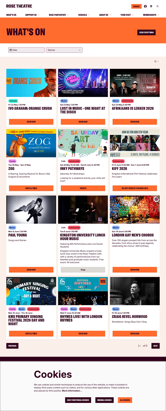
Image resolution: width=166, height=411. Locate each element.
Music (64, 100)
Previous (12, 345)
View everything (146, 32)
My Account (145, 6)
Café (63, 161)
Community (127, 100)
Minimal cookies (104, 400)
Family (12, 161)
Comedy (13, 100)
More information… (72, 390)
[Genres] (64, 50)
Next (155, 345)
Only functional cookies (78, 400)
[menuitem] (11, 15)
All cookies (125, 400)
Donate (136, 6)
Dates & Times (31, 188)
